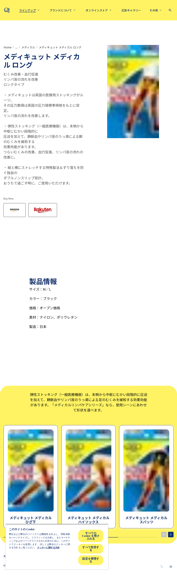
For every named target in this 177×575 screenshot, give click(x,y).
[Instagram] (171, 566)
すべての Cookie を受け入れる (91, 536)
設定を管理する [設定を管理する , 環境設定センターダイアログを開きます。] (90, 560)
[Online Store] (124, 10)
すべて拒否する (90, 548)
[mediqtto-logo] (9, 10)
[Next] (171, 534)
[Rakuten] (42, 210)
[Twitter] (162, 566)
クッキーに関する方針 (48, 547)
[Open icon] (170, 10)
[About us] (88, 10)
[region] (57, 546)
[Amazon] (14, 210)
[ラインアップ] (55, 10)
